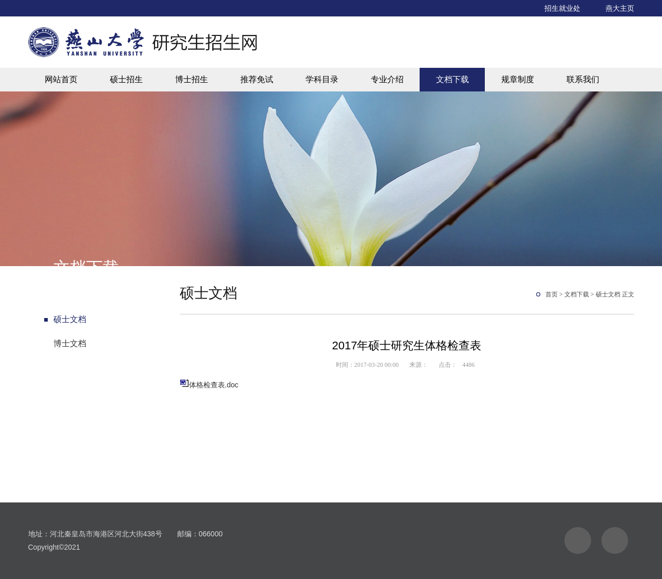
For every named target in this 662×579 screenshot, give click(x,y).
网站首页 (61, 79)
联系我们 (582, 79)
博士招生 (191, 79)
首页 (551, 294)
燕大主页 (620, 8)
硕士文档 (69, 319)
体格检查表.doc (213, 385)
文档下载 (452, 79)
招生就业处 (562, 8)
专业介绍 (387, 79)
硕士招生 (126, 79)
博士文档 (69, 343)
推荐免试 (256, 79)
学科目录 (322, 79)
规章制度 (517, 79)
